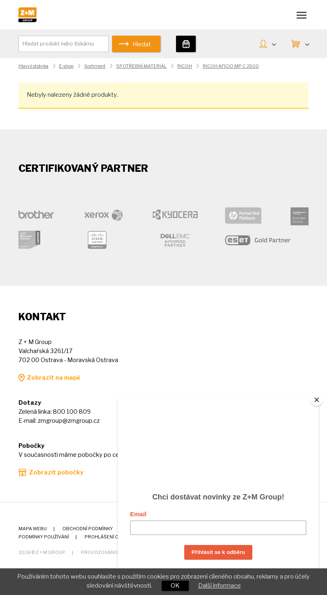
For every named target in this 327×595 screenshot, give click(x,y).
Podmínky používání (43, 537)
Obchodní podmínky (87, 528)
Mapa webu (32, 528)
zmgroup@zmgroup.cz (69, 420)
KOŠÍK (307, 43)
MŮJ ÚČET (274, 43)
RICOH (184, 66)
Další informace (219, 585)
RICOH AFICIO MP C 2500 (231, 66)
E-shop (66, 66)
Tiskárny (186, 44)
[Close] (317, 396)
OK (175, 585)
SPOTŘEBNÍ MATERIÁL (141, 66)
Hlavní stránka (33, 66)
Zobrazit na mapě (53, 377)
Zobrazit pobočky (56, 472)
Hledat (142, 44)
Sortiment (94, 66)
